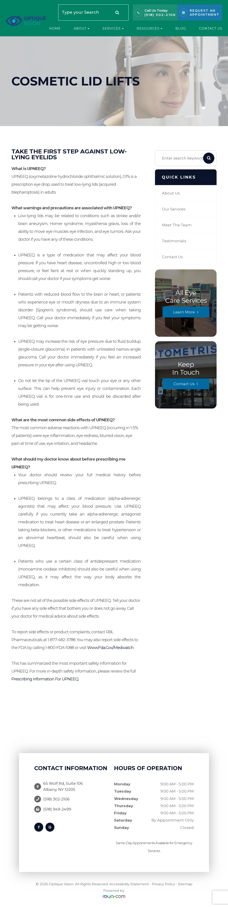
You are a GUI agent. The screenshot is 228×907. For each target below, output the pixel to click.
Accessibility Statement (129, 884)
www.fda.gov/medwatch (110, 647)
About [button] (81, 28)
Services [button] (113, 28)
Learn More (184, 312)
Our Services (174, 209)
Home (55, 28)
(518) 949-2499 (57, 806)
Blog (180, 28)
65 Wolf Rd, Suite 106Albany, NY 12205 (63, 784)
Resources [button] (149, 28)
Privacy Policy (163, 884)
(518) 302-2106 (160, 15)
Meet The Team (177, 225)
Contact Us (210, 28)
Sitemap (185, 884)
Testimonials (174, 240)
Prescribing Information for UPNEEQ (44, 679)
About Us (171, 193)
